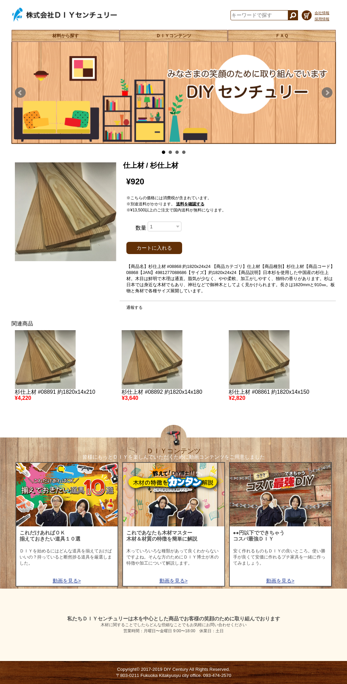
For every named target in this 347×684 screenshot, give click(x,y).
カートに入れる (154, 248)
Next (327, 92)
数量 (140, 228)
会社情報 (322, 13)
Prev (20, 92)
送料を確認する (190, 204)
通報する (134, 307)
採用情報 (322, 19)
